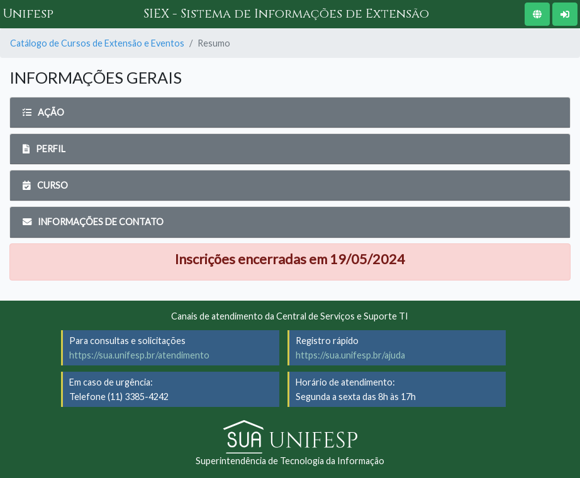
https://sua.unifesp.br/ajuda (350, 355)
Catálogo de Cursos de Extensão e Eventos (97, 43)
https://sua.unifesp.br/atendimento (139, 355)
